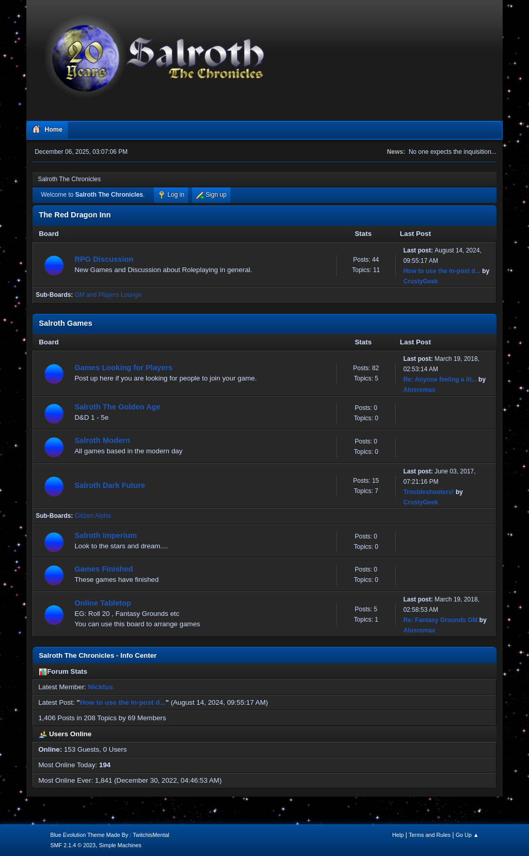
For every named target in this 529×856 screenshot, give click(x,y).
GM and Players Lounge (107, 294)
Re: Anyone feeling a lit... (440, 379)
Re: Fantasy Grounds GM (440, 620)
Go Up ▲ (467, 835)
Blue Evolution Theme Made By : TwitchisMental (109, 835)
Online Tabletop (102, 603)
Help (397, 835)
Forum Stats (63, 671)
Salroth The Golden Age (117, 407)
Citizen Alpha (92, 515)
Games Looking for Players (123, 367)
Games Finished (103, 569)
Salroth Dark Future (109, 485)
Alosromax (419, 389)
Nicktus (100, 687)
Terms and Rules (429, 835)
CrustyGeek (420, 281)
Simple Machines (120, 845)
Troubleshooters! (428, 492)
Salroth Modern (102, 440)
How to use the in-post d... (441, 271)
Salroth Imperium (105, 535)
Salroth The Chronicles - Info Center (98, 655)
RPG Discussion (103, 259)
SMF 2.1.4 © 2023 (73, 845)
